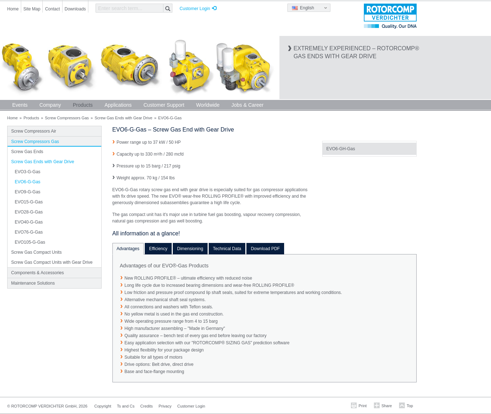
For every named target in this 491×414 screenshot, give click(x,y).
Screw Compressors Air (33, 131)
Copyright (102, 406)
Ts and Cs (126, 406)
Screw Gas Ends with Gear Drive (123, 118)
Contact (52, 9)
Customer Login (195, 8)
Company (50, 105)
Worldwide (207, 105)
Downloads (75, 9)
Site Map (31, 9)
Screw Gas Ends (27, 151)
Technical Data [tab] (227, 248)
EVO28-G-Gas (29, 212)
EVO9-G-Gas (27, 191)
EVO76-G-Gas (29, 232)
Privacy (164, 406)
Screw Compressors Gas (67, 118)
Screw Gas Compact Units (36, 252)
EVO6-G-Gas (27, 181)
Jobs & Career (247, 105)
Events (20, 105)
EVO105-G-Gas (30, 242)
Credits (146, 406)
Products (83, 105)
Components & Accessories (37, 272)
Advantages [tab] (128, 248)
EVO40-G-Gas (29, 222)
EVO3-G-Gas (27, 171)
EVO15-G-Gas (29, 201)
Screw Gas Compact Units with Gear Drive (52, 262)
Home (13, 9)
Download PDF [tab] (265, 248)
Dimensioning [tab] (190, 248)
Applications (118, 105)
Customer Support (163, 105)
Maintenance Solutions (33, 283)
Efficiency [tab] (158, 248)
